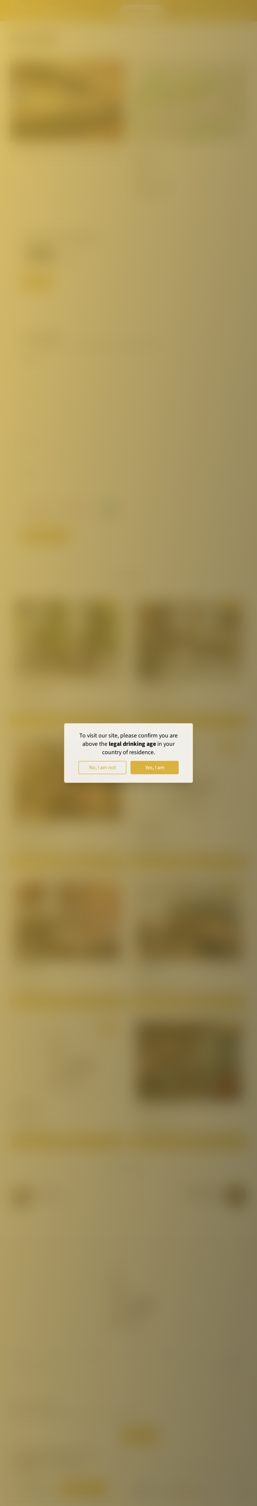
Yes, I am (154, 767)
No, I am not (102, 767)
